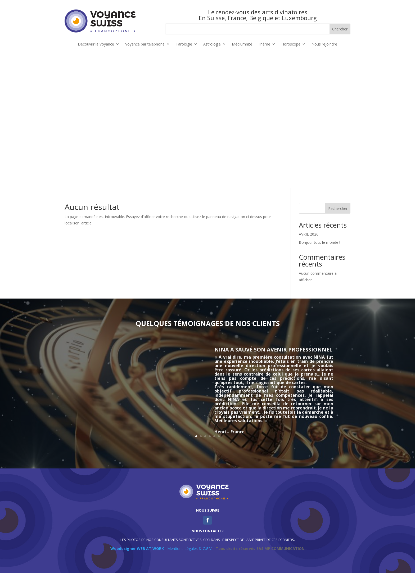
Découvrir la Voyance (96, 44)
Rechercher (338, 208)
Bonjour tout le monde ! (319, 242)
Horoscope (290, 44)
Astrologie (212, 44)
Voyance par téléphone (145, 44)
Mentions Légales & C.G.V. (189, 548)
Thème (264, 44)
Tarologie (184, 44)
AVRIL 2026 (308, 234)
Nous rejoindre (324, 44)
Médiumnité (242, 44)
